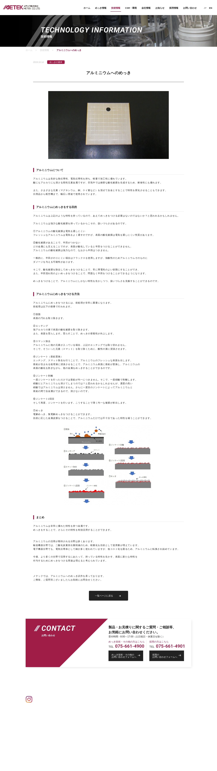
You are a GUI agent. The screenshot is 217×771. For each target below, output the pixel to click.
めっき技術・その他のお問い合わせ (170, 703)
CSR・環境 (131, 8)
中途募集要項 (130, 728)
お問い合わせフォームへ (127, 655)
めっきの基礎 (70, 689)
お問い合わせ (190, 8)
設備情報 (97, 689)
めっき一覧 (69, 694)
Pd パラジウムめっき (75, 715)
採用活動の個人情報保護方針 (137, 732)
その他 (68, 719)
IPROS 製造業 (159, 718)
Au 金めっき (71, 698)
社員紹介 (128, 715)
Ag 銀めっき (71, 702)
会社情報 (146, 8)
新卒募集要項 (130, 723)
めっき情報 (100, 8)
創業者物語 (129, 702)
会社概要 (128, 693)
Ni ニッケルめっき (73, 711)
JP (205, 8)
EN (210, 8)
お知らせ (159, 8)
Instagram (40, 699)
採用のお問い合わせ (163, 707)
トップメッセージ (132, 719)
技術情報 (115, 8)
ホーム (86, 8)
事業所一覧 (129, 697)
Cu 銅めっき (71, 706)
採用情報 (173, 8)
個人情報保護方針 (161, 694)
